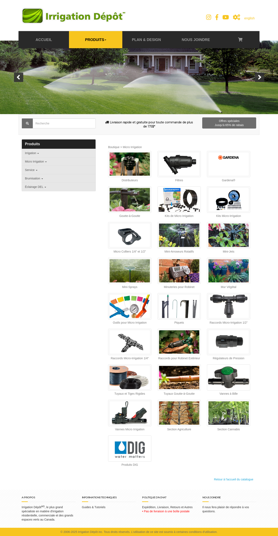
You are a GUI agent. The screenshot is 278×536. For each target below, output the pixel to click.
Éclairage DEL (35, 186)
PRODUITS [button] (95, 40)
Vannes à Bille (229, 393)
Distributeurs (130, 180)
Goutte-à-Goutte (129, 216)
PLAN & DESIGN (146, 40)
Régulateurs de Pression (228, 358)
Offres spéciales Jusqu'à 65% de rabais (229, 123)
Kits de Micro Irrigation (179, 216)
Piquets (179, 322)
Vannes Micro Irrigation (130, 429)
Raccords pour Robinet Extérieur (179, 358)
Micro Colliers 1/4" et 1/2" (130, 251)
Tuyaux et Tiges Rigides (129, 393)
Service (31, 170)
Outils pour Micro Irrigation (130, 322)
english (249, 18)
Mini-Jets (228, 251)
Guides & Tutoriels (93, 507)
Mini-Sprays (129, 287)
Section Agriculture (179, 429)
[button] (18, 77)
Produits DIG (129, 464)
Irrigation (32, 153)
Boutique (113, 147)
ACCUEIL (44, 40)
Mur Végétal (228, 287)
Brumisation (34, 178)
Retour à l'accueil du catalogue (233, 479)
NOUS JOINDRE (196, 40)
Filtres (179, 180)
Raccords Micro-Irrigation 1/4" (130, 358)
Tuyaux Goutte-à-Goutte (179, 393)
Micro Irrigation (36, 161)
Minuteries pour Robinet (179, 287)
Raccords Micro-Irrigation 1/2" (229, 322)
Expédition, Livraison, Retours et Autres (167, 507)
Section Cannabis (228, 429)
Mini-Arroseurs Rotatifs (179, 251)
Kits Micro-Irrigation (228, 216)
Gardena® (228, 180)
